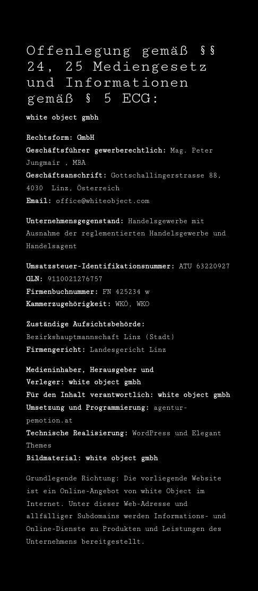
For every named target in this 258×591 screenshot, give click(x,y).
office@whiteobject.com (102, 201)
